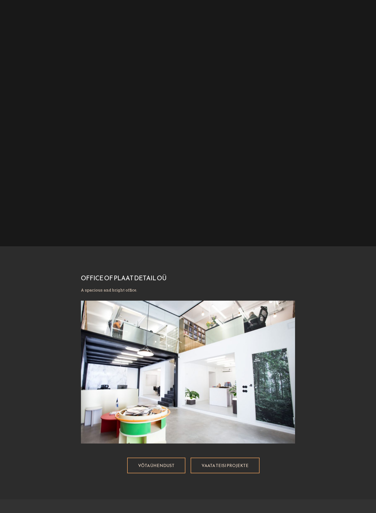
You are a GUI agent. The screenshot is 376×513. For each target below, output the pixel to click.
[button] (156, 465)
